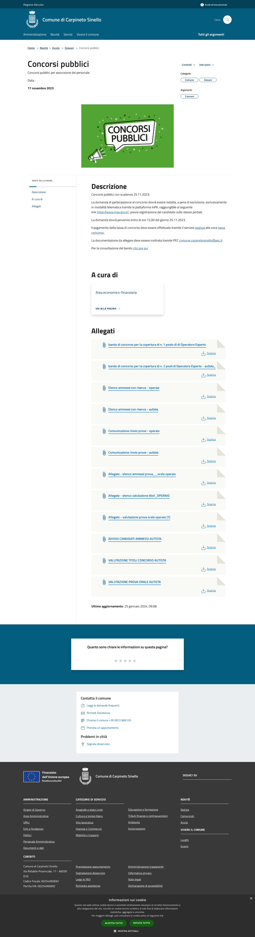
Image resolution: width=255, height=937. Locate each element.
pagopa (200, 227)
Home (31, 48)
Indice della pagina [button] (42, 180)
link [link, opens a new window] (161, 915)
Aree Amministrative (36, 816)
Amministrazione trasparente (146, 867)
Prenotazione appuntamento (93, 867)
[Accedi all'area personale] (214, 5)
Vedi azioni (207, 65)
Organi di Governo (34, 810)
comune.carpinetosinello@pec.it (200, 240)
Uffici (26, 822)
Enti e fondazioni (33, 829)
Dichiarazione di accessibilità (145, 886)
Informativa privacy (140, 873)
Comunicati (187, 816)
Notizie (185, 810)
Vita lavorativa (84, 822)
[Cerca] (227, 19)
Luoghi (185, 840)
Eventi (184, 846)
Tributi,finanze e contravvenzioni (148, 816)
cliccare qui (140, 248)
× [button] (251, 898)
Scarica (208, 353)
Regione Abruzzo (33, 4)
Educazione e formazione (143, 809)
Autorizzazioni (136, 828)
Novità (44, 48)
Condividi (189, 65)
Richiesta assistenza (88, 886)
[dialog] (127, 916)
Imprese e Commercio (89, 829)
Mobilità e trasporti (87, 835)
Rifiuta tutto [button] (141, 922)
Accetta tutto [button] (114, 923)
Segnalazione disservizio (90, 873)
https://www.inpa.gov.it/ (113, 212)
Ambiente (134, 822)
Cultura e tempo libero (89, 816)
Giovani (69, 48)
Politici (27, 835)
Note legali (134, 879)
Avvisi (56, 48)
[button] (127, 931)
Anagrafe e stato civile (89, 810)
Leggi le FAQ (83, 879)
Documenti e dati (33, 848)
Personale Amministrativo (39, 841)
